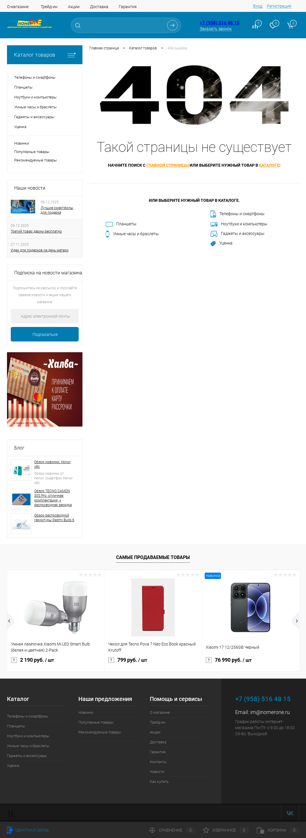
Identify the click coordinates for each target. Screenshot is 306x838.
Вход (257, 6)
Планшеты (121, 224)
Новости (157, 771)
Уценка (221, 243)
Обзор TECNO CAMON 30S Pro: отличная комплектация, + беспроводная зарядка (53, 498)
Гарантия (128, 6)
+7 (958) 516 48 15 (219, 23)
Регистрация (279, 6)
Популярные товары (31, 152)
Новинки (21, 143)
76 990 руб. (229, 660)
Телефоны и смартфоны (237, 214)
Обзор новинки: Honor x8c (52, 464)
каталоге (269, 165)
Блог (19, 448)
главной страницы (167, 165)
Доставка (99, 6)
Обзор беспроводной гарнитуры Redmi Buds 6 (54, 517)
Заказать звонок (216, 28)
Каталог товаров (44, 54)
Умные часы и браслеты (132, 234)
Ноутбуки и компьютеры (238, 224)
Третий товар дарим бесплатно (36, 231)
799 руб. (127, 660)
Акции (74, 6)
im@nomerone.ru (270, 712)
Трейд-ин (49, 6)
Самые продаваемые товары (153, 557)
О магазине (17, 6)
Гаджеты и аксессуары (237, 234)
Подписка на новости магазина (48, 273)
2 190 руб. (32, 660)
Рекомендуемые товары (35, 160)
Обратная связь (28, 830)
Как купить (159, 781)
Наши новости (29, 188)
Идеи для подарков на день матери (40, 250)
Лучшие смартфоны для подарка (57, 210)
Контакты (158, 762)
